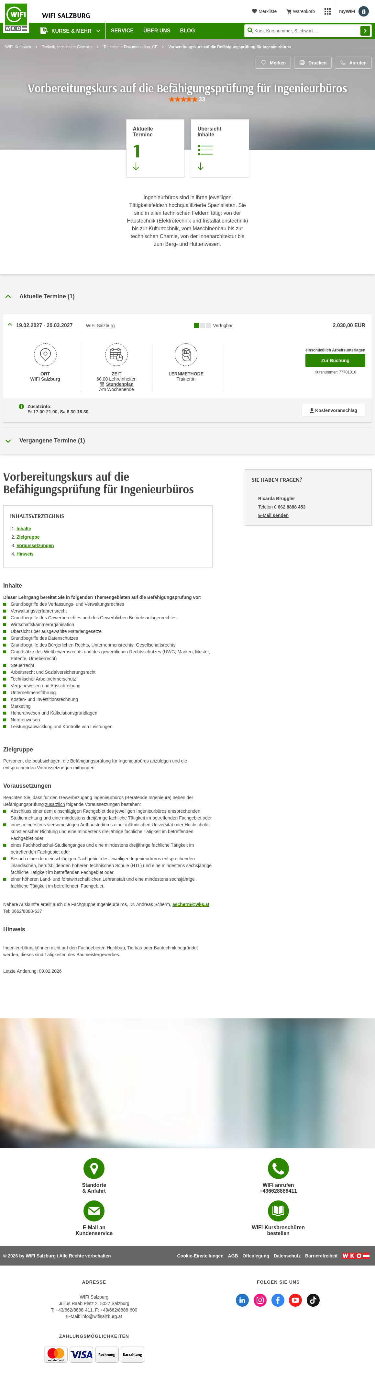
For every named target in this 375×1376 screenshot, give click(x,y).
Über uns (157, 30)
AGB (233, 1255)
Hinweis (25, 553)
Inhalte (24, 528)
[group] (187, 99)
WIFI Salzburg (45, 379)
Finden (365, 31)
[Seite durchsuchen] (308, 30)
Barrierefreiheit (321, 1255)
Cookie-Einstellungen (200, 1255)
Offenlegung (256, 1255)
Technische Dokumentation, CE (130, 47)
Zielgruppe (28, 537)
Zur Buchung (343, 358)
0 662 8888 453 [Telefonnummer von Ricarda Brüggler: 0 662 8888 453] (289, 507)
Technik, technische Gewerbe (67, 47)
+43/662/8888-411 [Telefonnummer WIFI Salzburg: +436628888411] (74, 1310)
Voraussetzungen (35, 545)
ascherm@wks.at (190, 904)
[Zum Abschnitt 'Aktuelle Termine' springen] (155, 148)
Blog (187, 30)
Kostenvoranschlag (333, 410)
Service (122, 30)
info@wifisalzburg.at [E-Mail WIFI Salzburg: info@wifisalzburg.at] (102, 1316)
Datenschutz (287, 1255)
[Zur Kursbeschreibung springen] (220, 148)
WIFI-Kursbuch (18, 47)
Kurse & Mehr (66, 30)
